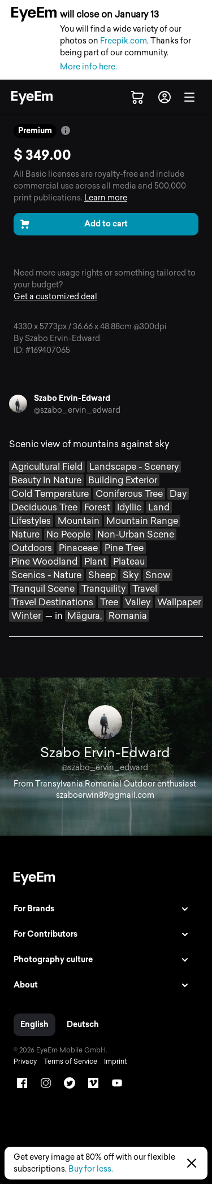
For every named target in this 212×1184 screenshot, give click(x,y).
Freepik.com (123, 41)
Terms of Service (70, 1061)
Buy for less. (90, 1169)
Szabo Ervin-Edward (72, 398)
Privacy (25, 1061)
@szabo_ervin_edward (77, 410)
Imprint (115, 1061)
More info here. (88, 67)
